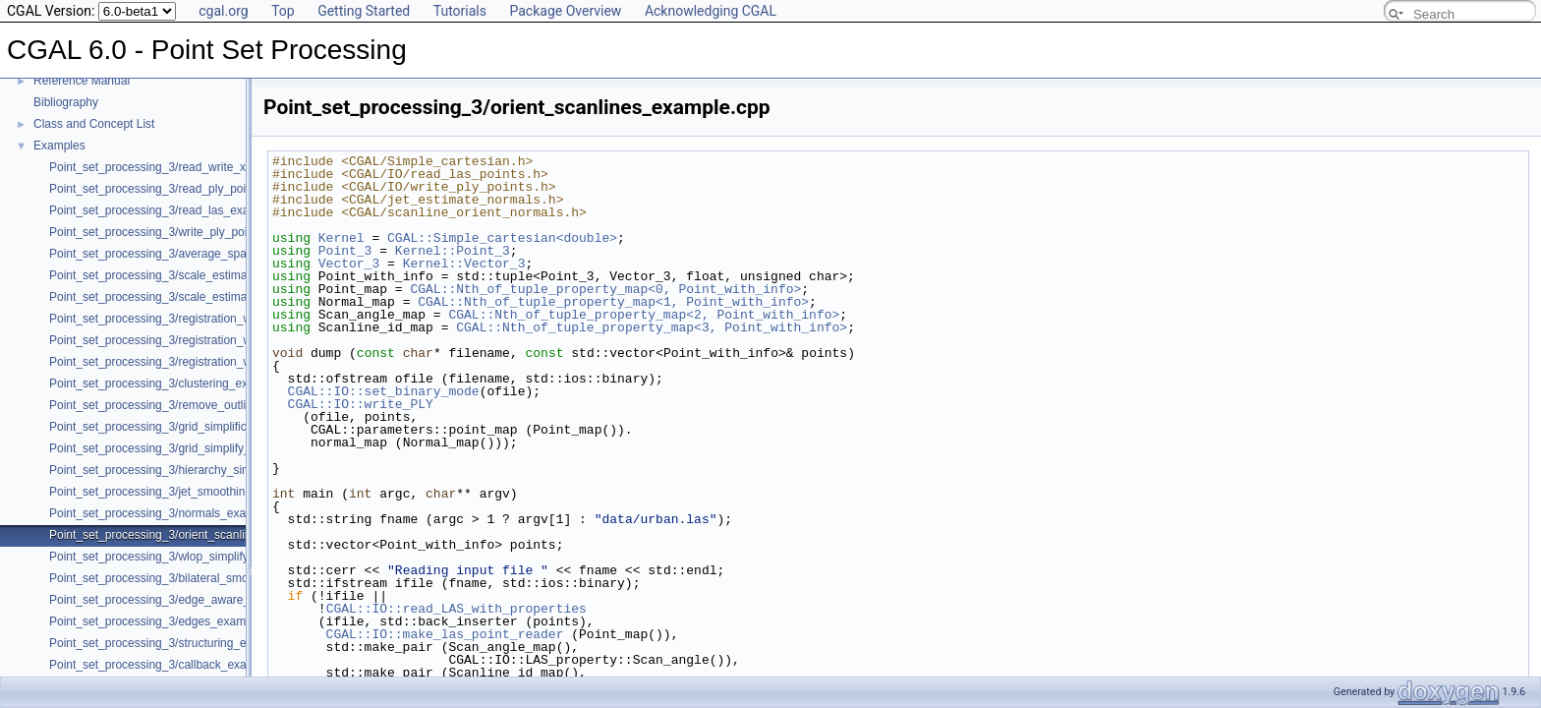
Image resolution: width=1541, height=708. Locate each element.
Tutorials (459, 11)
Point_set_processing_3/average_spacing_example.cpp (195, 254)
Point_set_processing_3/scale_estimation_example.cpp (194, 275)
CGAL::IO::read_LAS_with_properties (456, 609)
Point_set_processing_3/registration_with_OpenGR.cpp (194, 318)
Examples (59, 145)
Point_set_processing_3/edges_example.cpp (166, 621)
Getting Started (363, 11)
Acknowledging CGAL (710, 11)
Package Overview (565, 11)
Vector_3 (348, 263)
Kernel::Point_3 (452, 251)
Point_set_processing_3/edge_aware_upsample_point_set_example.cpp (238, 600)
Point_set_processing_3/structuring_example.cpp (178, 643)
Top (283, 11)
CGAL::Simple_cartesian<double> (502, 238)
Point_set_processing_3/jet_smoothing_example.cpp (187, 492)
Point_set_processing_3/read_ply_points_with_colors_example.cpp (225, 189)
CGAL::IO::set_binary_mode (384, 391)
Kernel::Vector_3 (464, 263)
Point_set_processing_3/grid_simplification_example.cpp (197, 427)
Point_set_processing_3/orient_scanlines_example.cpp (193, 535)
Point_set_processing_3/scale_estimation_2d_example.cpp (204, 297)
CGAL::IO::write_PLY (360, 404)
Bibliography (65, 102)
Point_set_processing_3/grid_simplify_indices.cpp (179, 448)
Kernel (341, 238)
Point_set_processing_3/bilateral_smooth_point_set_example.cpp (221, 578)
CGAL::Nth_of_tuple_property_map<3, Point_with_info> (651, 327)
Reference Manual (81, 81)
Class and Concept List (93, 124)
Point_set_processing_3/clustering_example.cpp (176, 383)
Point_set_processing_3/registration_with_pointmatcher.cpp (205, 340)
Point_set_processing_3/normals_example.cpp (171, 513)
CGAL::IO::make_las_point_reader (445, 634)
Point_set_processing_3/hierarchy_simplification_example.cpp (211, 470)
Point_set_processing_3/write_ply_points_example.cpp (192, 232)
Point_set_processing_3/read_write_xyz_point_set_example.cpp (217, 167)
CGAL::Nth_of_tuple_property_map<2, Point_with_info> (643, 315)
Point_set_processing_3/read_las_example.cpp (173, 210)
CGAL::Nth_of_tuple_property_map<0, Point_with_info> (605, 289)
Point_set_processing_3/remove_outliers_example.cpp (192, 405)
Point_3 (345, 251)
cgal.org (223, 11)
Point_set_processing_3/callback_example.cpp (172, 665)
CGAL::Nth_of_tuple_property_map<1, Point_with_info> (613, 302)
